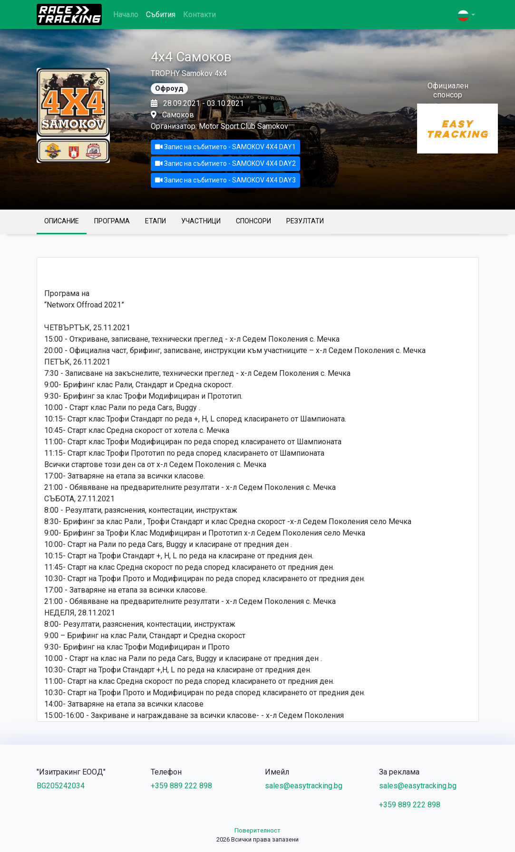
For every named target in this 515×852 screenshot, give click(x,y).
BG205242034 (61, 785)
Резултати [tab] (305, 221)
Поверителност (257, 830)
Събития (160, 14)
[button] (466, 15)
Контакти (199, 14)
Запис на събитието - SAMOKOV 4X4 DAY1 (225, 147)
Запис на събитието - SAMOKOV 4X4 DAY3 (225, 180)
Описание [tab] (61, 221)
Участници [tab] (201, 221)
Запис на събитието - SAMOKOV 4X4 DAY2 (225, 163)
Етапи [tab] (155, 221)
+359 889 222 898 (181, 785)
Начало (125, 14)
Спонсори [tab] (253, 221)
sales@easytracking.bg (303, 785)
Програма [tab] (112, 221)
